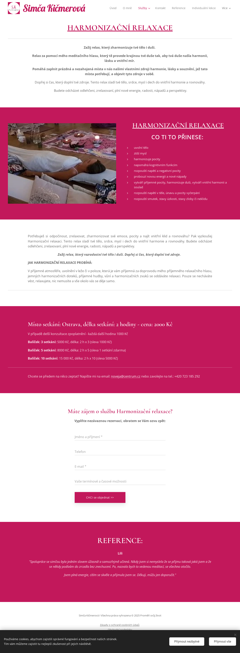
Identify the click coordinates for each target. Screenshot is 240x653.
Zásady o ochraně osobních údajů (119, 625)
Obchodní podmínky (120, 629)
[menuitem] (112, 8)
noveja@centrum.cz (125, 376)
